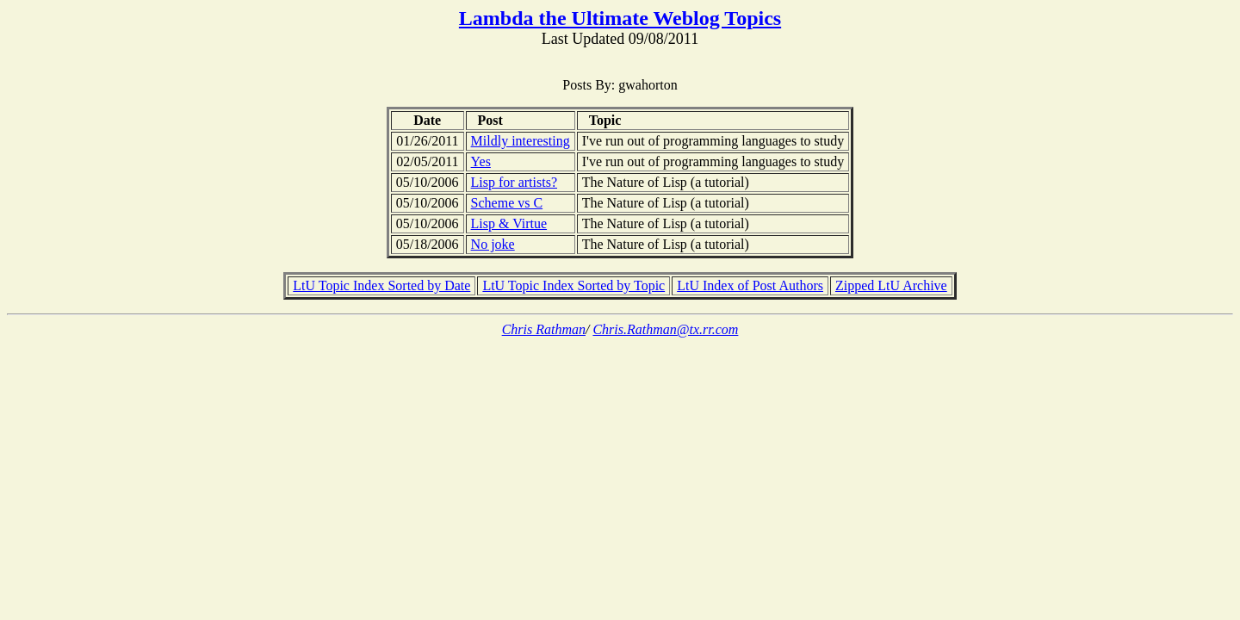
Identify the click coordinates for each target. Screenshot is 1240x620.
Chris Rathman (544, 329)
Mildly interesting (520, 140)
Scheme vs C (507, 202)
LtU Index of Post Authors (750, 285)
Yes (481, 161)
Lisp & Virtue (509, 223)
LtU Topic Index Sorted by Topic (573, 285)
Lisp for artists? (514, 182)
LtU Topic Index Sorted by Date (381, 285)
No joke (493, 244)
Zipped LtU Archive (891, 285)
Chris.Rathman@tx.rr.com (665, 329)
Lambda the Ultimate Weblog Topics (620, 18)
